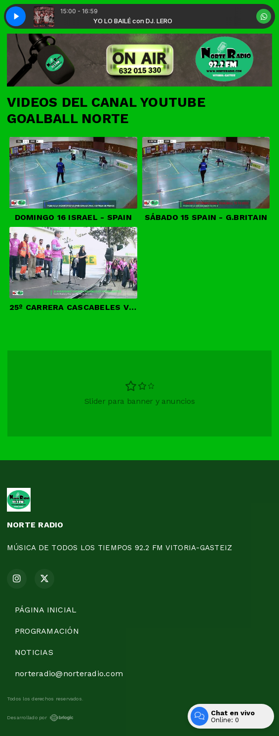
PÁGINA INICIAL (46, 609)
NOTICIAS (34, 652)
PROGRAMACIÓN (47, 631)
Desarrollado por (40, 717)
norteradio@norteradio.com (69, 673)
